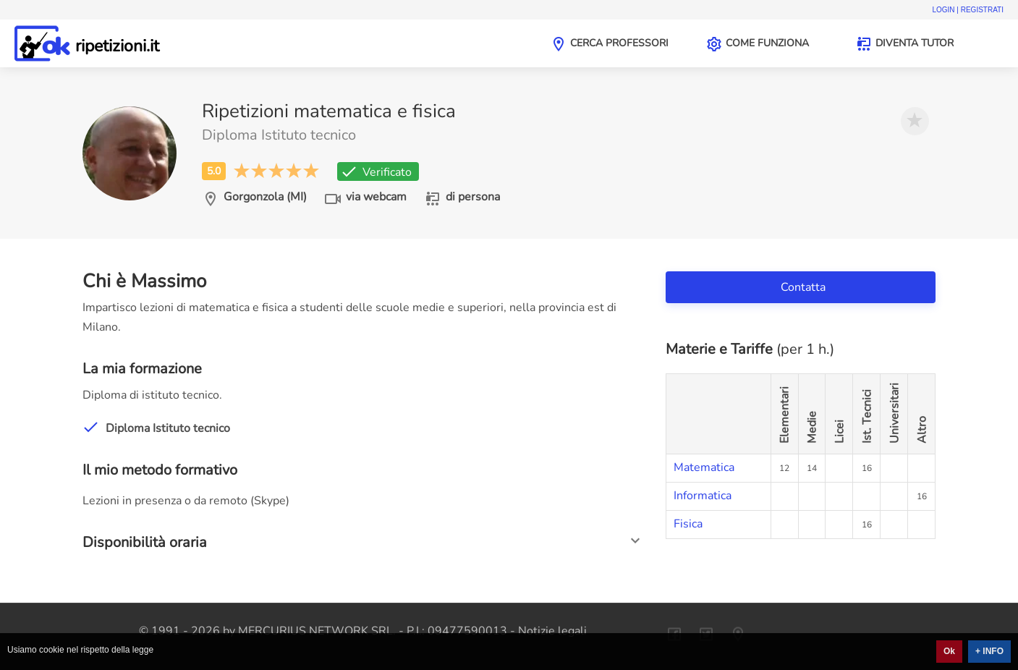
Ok (949, 651)
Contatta (804, 287)
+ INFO (989, 651)
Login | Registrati (968, 10)
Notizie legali (552, 631)
